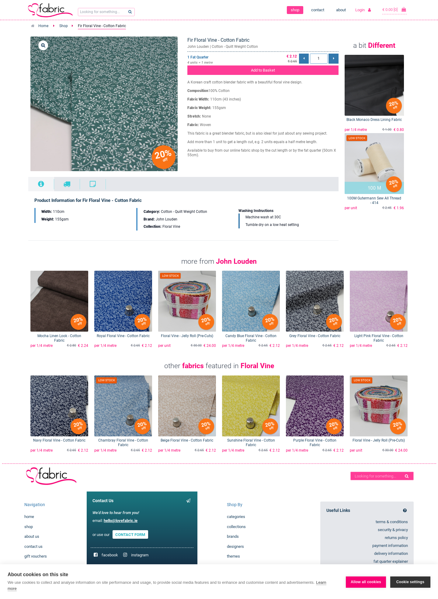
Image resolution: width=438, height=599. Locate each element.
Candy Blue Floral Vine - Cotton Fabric (250, 338)
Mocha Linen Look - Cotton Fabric (59, 338)
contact (317, 10)
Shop (63, 26)
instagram (139, 555)
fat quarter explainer (391, 561)
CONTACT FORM (130, 534)
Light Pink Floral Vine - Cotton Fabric (378, 338)
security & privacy (393, 529)
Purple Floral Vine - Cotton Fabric (314, 442)
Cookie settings (410, 582)
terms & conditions (392, 522)
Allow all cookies (366, 582)
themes (233, 556)
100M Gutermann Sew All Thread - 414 (374, 200)
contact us (33, 546)
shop (295, 10)
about (341, 10)
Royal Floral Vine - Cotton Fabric (123, 336)
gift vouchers (35, 556)
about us (31, 536)
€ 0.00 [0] (394, 9)
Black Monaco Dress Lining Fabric (374, 120)
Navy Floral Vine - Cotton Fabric (59, 440)
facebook (110, 555)
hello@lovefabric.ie (120, 520)
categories (236, 516)
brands (233, 536)
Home (43, 26)
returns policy (396, 537)
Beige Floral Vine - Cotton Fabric (187, 440)
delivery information (391, 553)
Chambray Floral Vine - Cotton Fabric (123, 442)
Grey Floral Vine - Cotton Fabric (314, 336)
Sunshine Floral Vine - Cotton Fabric (251, 442)
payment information (390, 545)
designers (235, 546)
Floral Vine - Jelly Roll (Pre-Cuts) (187, 336)
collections (236, 526)
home (29, 516)
